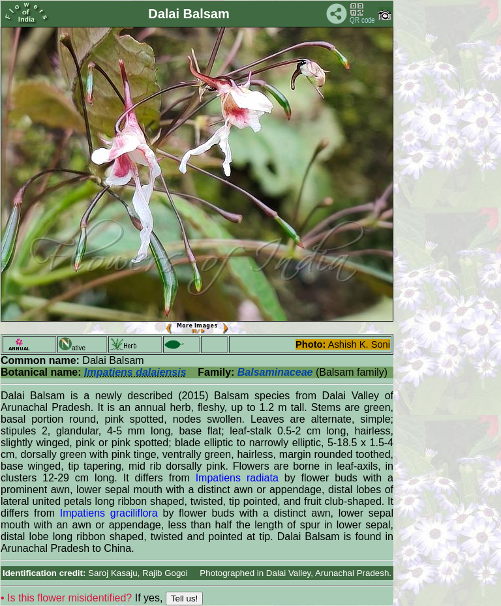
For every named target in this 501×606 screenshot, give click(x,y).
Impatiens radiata (237, 477)
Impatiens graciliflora (109, 513)
